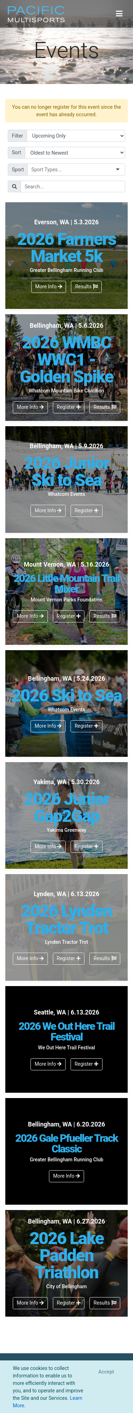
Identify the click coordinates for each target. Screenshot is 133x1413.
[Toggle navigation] (119, 13)
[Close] (106, 1372)
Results (86, 286)
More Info (48, 286)
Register (69, 407)
